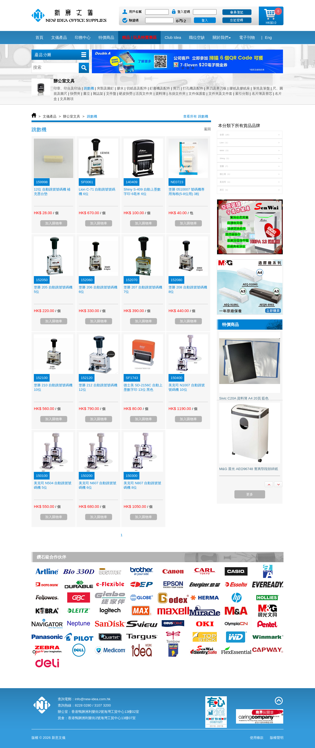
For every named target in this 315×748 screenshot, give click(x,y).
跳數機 (89, 88)
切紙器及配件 (137, 88)
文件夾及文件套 (220, 94)
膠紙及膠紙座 (239, 88)
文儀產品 (49, 116)
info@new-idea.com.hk (93, 699)
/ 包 (190, 213)
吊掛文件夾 (177, 94)
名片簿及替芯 (262, 94)
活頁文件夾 (144, 94)
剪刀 (176, 88)
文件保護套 (197, 94)
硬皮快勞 (126, 94)
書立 (86, 94)
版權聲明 (277, 738)
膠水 (120, 88)
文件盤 (111, 94)
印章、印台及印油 (67, 88)
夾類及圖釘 (105, 88)
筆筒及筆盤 (261, 88)
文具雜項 (67, 99)
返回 (207, 129)
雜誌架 (98, 94)
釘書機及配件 (160, 88)
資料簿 (160, 94)
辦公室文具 (71, 116)
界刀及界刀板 (216, 88)
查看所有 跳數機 (195, 116)
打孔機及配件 (193, 88)
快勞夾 (75, 94)
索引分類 (242, 94)
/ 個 (55, 213)
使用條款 (257, 738)
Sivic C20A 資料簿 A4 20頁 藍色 (244, 398)
